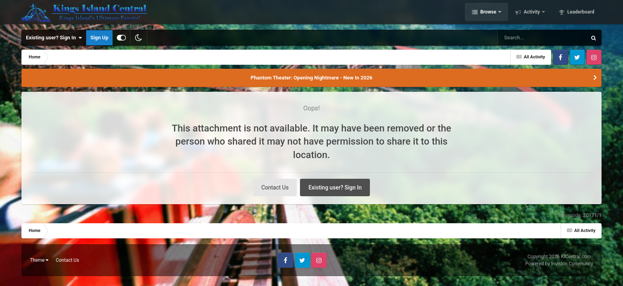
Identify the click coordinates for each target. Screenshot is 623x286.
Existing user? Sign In (54, 37)
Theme (39, 260)
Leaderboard (580, 13)
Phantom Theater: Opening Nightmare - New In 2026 (311, 78)
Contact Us (275, 187)
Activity (531, 13)
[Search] (522, 37)
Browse (488, 13)
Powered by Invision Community (559, 264)
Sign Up (99, 38)
